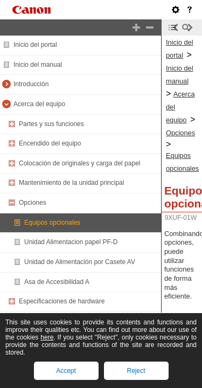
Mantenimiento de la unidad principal (71, 182)
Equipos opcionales (52, 222)
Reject (136, 371)
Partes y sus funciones (51, 124)
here (46, 337)
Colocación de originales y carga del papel (79, 163)
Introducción (30, 84)
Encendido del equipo (50, 143)
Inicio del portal (35, 44)
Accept (66, 371)
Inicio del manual (37, 64)
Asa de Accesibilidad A (56, 282)
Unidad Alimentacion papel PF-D (70, 242)
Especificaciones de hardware (62, 301)
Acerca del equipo (39, 104)
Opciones (32, 202)
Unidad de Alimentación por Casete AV (79, 262)
